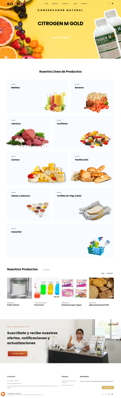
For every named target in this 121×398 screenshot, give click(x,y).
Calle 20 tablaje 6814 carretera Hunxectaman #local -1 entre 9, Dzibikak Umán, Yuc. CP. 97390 (32, 387)
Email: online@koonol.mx (14, 383)
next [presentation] (102, 273)
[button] (2, 29)
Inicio (46, 3)
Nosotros (55, 3)
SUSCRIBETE (108, 387)
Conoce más (60, 37)
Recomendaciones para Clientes (69, 381)
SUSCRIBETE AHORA (18, 354)
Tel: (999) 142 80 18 (12, 381)
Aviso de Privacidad (67, 385)
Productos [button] (65, 3)
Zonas (75, 3)
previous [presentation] (110, 273)
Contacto (84, 3)
